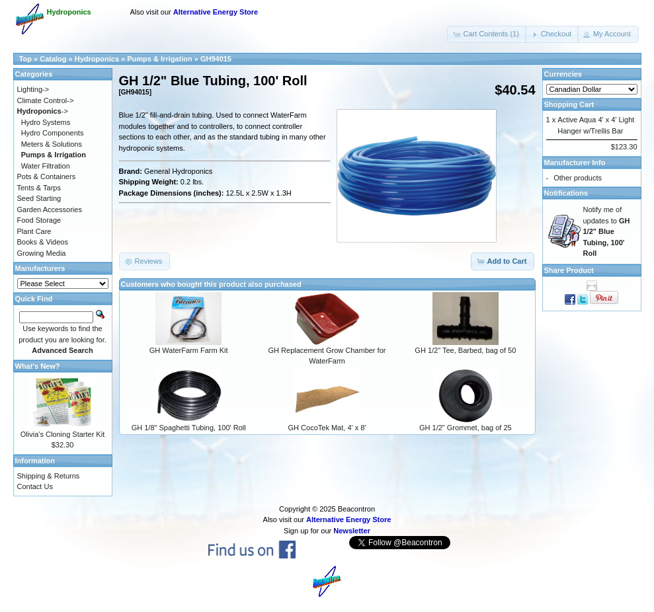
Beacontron (356, 509)
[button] (486, 34)
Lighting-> (33, 89)
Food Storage (39, 220)
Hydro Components (52, 133)
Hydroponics (97, 59)
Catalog (53, 59)
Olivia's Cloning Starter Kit (62, 434)
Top (25, 59)
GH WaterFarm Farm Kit (188, 350)
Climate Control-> (45, 100)
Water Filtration (45, 166)
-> (42, 111)
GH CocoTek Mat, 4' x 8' (327, 428)
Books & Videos (42, 242)
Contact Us (35, 486)
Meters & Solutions (51, 144)
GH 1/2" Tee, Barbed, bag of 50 (465, 350)
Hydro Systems (46, 122)
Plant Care (34, 231)
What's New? (37, 366)
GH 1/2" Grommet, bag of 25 (465, 428)
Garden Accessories (49, 209)
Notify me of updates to (606, 231)
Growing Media (41, 253)
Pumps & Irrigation (159, 59)
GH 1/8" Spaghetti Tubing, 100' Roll (189, 428)
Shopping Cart (569, 104)
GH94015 (215, 59)
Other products (577, 178)
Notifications (566, 193)
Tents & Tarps (39, 188)
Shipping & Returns (48, 476)
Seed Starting (39, 198)
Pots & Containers (46, 176)
